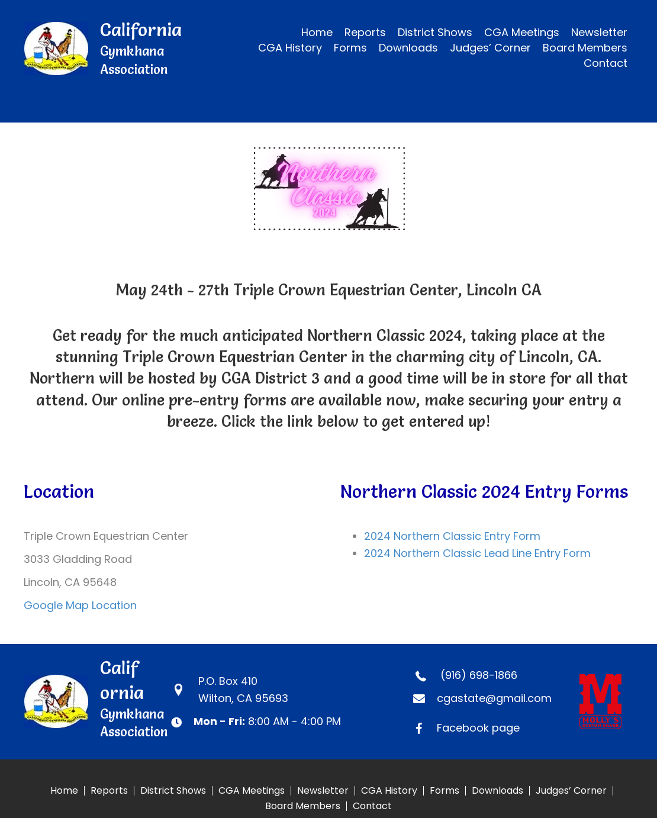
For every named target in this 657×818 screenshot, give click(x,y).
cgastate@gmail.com (494, 698)
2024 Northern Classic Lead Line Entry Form (477, 553)
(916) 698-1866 (478, 675)
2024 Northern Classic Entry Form (452, 536)
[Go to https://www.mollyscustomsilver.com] (606, 701)
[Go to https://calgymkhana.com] (111, 48)
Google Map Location (80, 605)
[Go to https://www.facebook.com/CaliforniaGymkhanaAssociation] (484, 727)
